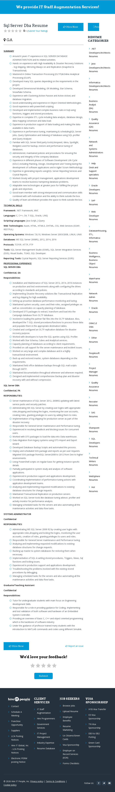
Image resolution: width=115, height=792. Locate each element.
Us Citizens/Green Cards (71, 737)
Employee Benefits (67, 719)
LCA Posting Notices (17, 738)
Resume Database (46, 748)
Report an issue (74, 646)
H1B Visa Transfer (97, 709)
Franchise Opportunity (17, 723)
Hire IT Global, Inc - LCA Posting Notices (19, 749)
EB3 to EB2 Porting (94, 735)
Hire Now (70, 26)
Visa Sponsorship (71, 744)
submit (43, 675)
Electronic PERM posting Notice (19, 760)
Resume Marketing (67, 728)
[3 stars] (43, 666)
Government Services (43, 726)
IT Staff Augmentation (44, 711)
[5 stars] (54, 666)
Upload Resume (70, 711)
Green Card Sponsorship (94, 744)
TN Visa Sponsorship (94, 726)
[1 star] (32, 666)
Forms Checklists (71, 763)
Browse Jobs (69, 705)
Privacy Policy (96, 26)
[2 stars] (38, 666)
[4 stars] (49, 666)
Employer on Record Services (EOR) (70, 754)
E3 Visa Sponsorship (94, 716)
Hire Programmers (46, 718)
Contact (15, 706)
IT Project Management (43, 735)
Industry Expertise (45, 742)
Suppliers (15, 730)
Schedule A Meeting (16, 713)
